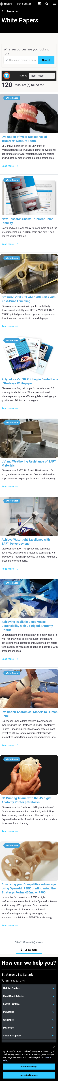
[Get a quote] (39, 4)
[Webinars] (29, 1020)
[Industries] (29, 1012)
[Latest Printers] (29, 1004)
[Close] (54, 1046)
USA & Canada (25, 4)
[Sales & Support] (29, 1036)
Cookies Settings (29, 1066)
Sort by (23, 75)
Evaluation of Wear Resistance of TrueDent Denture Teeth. (24, 139)
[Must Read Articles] (29, 996)
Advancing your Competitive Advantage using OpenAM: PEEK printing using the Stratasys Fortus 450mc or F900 (29, 888)
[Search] (47, 4)
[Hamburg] (54, 4)
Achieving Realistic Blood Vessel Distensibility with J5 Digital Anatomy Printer (27, 626)
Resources (13, 11)
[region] (29, 1061)
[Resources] (4, 11)
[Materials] (29, 1028)
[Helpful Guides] (29, 988)
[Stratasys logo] (6, 4)
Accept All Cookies (29, 1075)
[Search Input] (21, 60)
